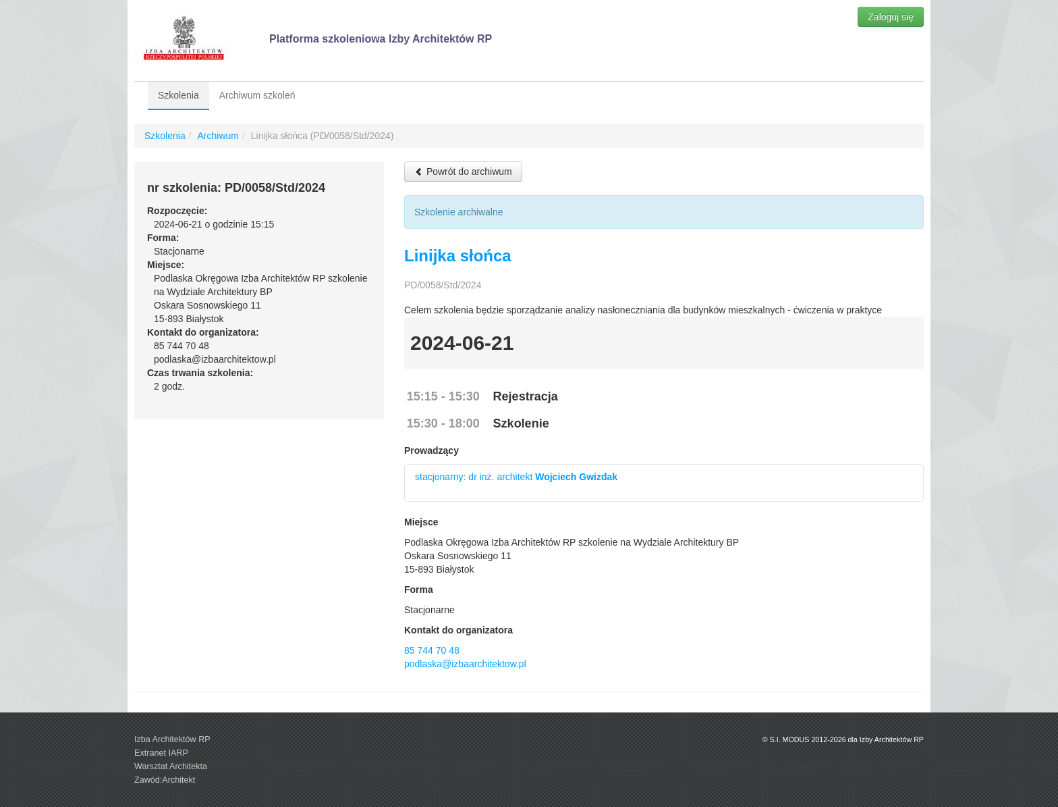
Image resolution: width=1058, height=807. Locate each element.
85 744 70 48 (432, 650)
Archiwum (217, 135)
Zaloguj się (891, 16)
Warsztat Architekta (170, 766)
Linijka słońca (457, 255)
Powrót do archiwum (463, 171)
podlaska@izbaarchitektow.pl (465, 663)
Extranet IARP (161, 753)
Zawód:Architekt (164, 780)
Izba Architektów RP (172, 739)
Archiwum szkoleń (257, 95)
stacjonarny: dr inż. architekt (516, 476)
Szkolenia (178, 95)
